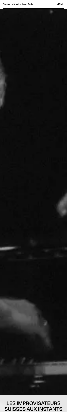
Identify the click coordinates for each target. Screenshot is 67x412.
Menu (60, 4)
